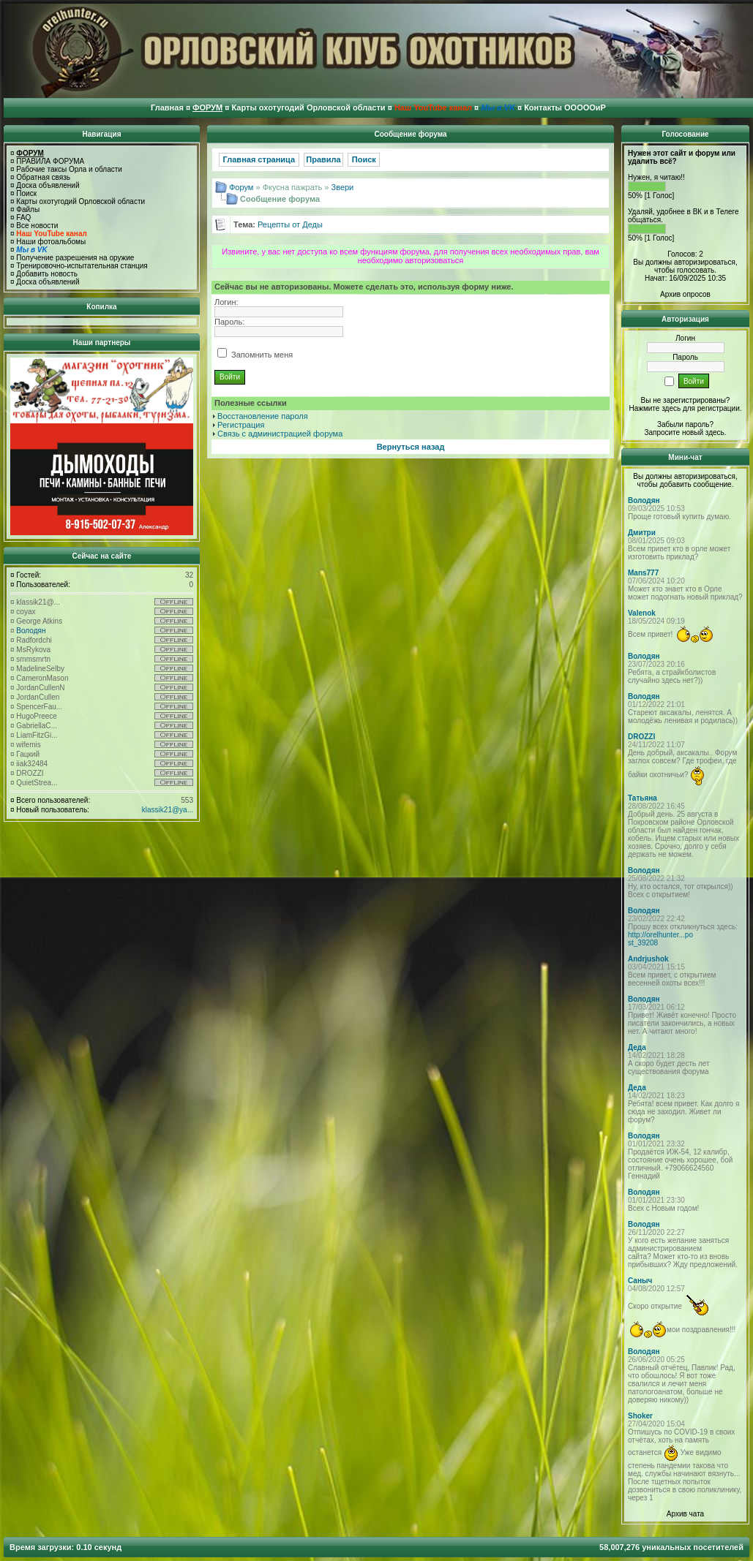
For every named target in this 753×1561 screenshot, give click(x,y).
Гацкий (28, 754)
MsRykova (33, 650)
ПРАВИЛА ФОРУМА (50, 161)
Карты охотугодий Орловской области (80, 201)
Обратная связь (43, 177)
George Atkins (39, 621)
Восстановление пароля (262, 416)
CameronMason (42, 678)
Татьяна (642, 798)
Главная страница (259, 159)
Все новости (37, 226)
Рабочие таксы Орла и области (69, 169)
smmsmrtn (33, 659)
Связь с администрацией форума (279, 433)
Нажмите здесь (655, 408)
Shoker (640, 1416)
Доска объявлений (47, 185)
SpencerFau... (39, 707)
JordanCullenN (40, 688)
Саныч (640, 1281)
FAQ (23, 217)
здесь (714, 432)
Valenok (642, 613)
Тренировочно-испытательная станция (81, 266)
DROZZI (29, 773)
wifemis (28, 745)
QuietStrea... (36, 783)
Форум (241, 187)
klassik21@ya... (167, 810)
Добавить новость (47, 274)
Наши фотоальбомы (51, 242)
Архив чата (685, 1514)
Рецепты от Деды (290, 224)
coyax (25, 612)
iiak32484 (32, 764)
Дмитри (642, 533)
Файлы (28, 209)
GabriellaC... (36, 726)
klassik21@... (38, 602)
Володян (30, 631)
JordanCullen (37, 697)
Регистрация (240, 424)
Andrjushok (648, 959)
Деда (637, 1047)
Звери (342, 187)
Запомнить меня (255, 354)
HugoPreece (36, 716)
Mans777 (643, 573)
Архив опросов (685, 294)
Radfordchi (33, 640)
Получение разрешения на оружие (75, 258)
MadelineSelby (40, 669)
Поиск (26, 193)
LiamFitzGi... (36, 735)
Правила (323, 159)
